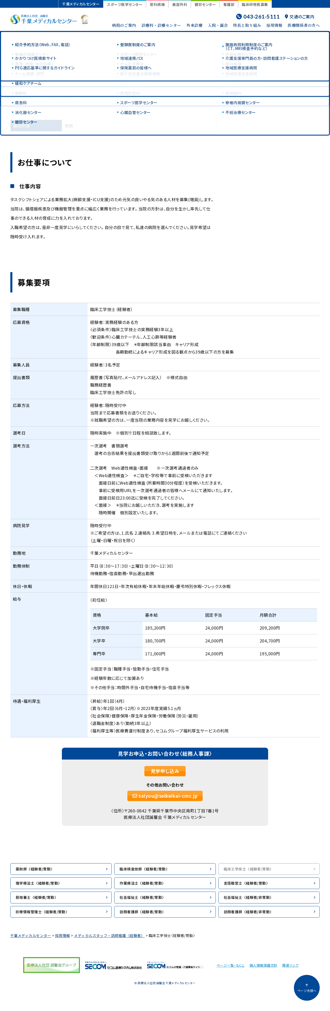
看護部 (228, 4)
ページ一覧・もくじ (230, 968)
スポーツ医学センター (124, 4)
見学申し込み (165, 771)
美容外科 (179, 4)
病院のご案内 (124, 25)
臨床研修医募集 (255, 4)
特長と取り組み (247, 25)
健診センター (205, 4)
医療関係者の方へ (304, 25)
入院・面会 (218, 25)
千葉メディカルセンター (81, 3)
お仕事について (29, 101)
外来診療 (194, 25)
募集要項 (64, 101)
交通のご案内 (299, 16)
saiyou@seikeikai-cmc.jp (165, 795)
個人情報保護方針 (263, 968)
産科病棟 (157, 4)
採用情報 (274, 25)
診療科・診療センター (161, 25)
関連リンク (290, 968)
